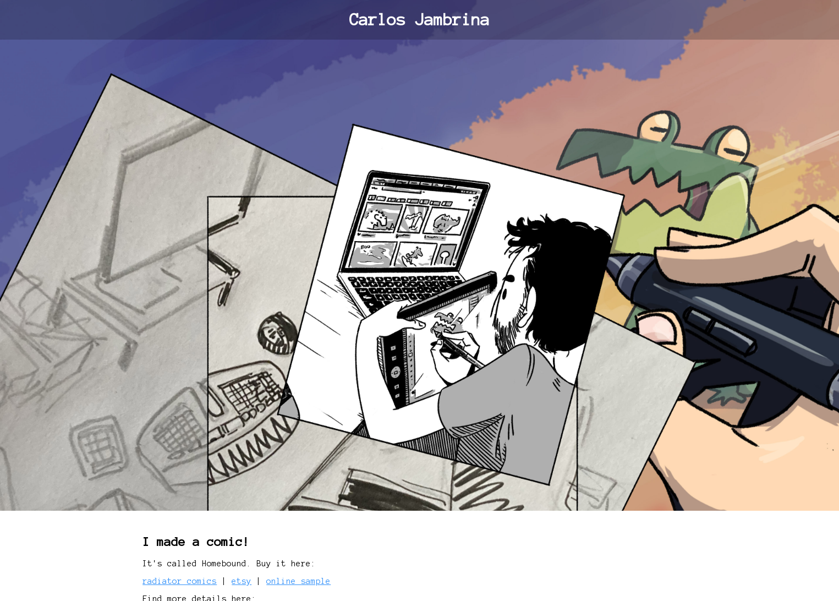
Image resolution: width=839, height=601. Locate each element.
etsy (241, 581)
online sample (298, 581)
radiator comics (179, 581)
